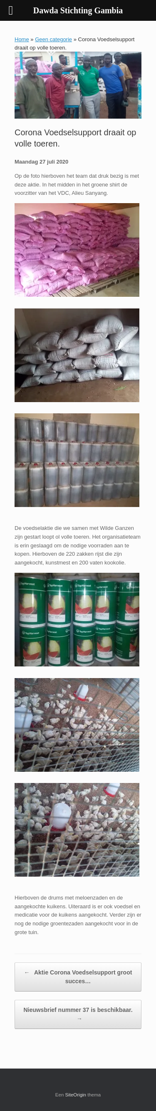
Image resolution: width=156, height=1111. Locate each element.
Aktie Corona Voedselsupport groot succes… (78, 976)
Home (22, 39)
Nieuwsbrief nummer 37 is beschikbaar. (77, 1015)
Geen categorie (53, 39)
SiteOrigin (76, 1094)
